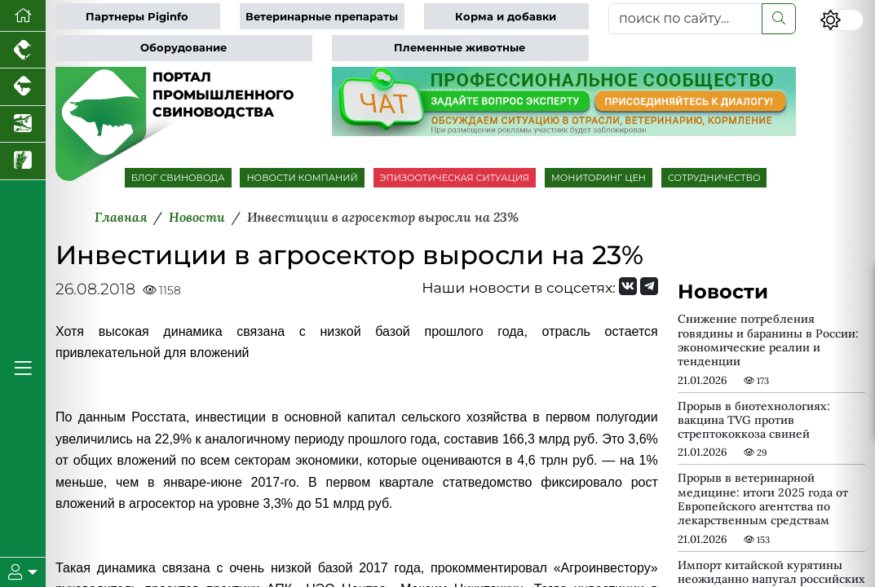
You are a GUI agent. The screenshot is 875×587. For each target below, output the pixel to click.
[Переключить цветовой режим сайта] (842, 20)
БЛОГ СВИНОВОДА (178, 177)
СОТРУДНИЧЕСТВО (714, 177)
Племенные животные (459, 48)
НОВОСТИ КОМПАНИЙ (301, 177)
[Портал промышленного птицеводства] (23, 50)
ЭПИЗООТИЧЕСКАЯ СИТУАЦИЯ (454, 177)
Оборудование (183, 48)
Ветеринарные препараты (321, 17)
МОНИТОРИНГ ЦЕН (598, 177)
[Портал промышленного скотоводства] (23, 86)
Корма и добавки (505, 17)
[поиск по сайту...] (685, 18)
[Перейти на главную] (23, 16)
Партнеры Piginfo (137, 17)
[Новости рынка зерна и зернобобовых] (23, 161)
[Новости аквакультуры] (23, 124)
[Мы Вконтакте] (628, 286)
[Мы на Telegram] (649, 286)
